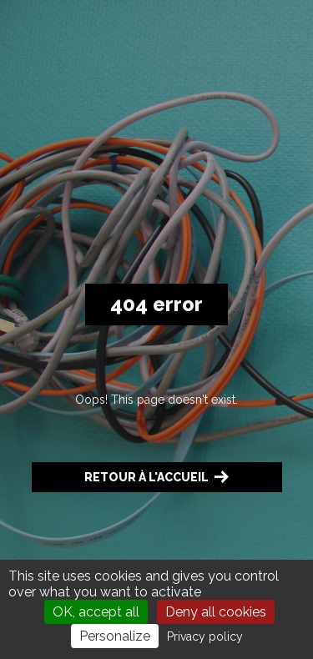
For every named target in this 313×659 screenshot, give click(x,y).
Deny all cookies (215, 612)
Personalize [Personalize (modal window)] (114, 636)
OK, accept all (96, 612)
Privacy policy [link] (205, 636)
